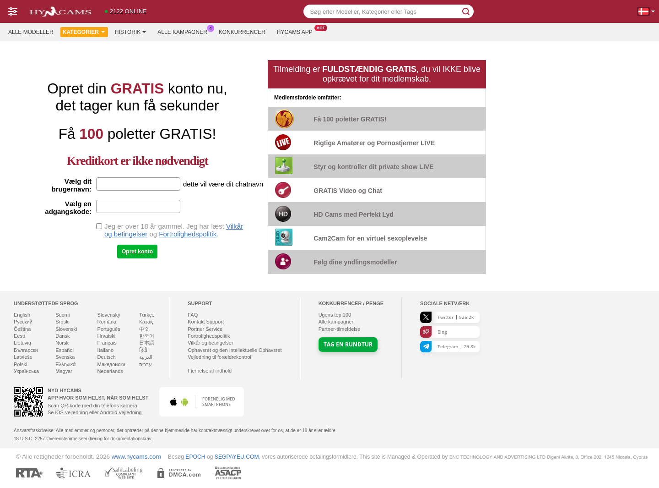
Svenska (65, 357)
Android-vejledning (120, 412)
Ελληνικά (65, 364)
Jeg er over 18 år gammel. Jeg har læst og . (173, 230)
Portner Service (205, 329)
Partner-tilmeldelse (340, 329)
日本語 (146, 342)
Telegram (447, 346)
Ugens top (335, 315)
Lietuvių (22, 342)
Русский (23, 321)
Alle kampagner (184, 31)
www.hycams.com (136, 456)
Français (107, 342)
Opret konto (137, 251)
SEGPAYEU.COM (237, 457)
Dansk (62, 336)
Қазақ (146, 321)
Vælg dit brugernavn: (71, 185)
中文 (144, 329)
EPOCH (195, 457)
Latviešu (23, 357)
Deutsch (106, 357)
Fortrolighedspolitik (187, 234)
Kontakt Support (206, 321)
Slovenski (66, 329)
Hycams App (297, 31)
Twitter (447, 317)
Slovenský (108, 315)
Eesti (19, 336)
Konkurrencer (242, 32)
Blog (433, 332)
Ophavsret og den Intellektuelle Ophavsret (234, 350)
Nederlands (110, 371)
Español (64, 350)
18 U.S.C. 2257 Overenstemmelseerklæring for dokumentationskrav (82, 438)
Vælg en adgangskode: (68, 207)
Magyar (63, 371)
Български (26, 350)
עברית (145, 364)
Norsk (62, 342)
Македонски (111, 364)
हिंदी (143, 350)
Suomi (62, 315)
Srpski (62, 321)
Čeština (22, 329)
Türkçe (147, 315)
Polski (20, 364)
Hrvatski (106, 336)
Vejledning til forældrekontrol (219, 357)
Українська (26, 371)
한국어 (146, 336)
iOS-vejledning (71, 412)
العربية (145, 357)
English (22, 315)
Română (107, 321)
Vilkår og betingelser (210, 342)
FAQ (193, 315)
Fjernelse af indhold (210, 370)
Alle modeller (31, 32)
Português (108, 329)
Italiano (105, 350)
